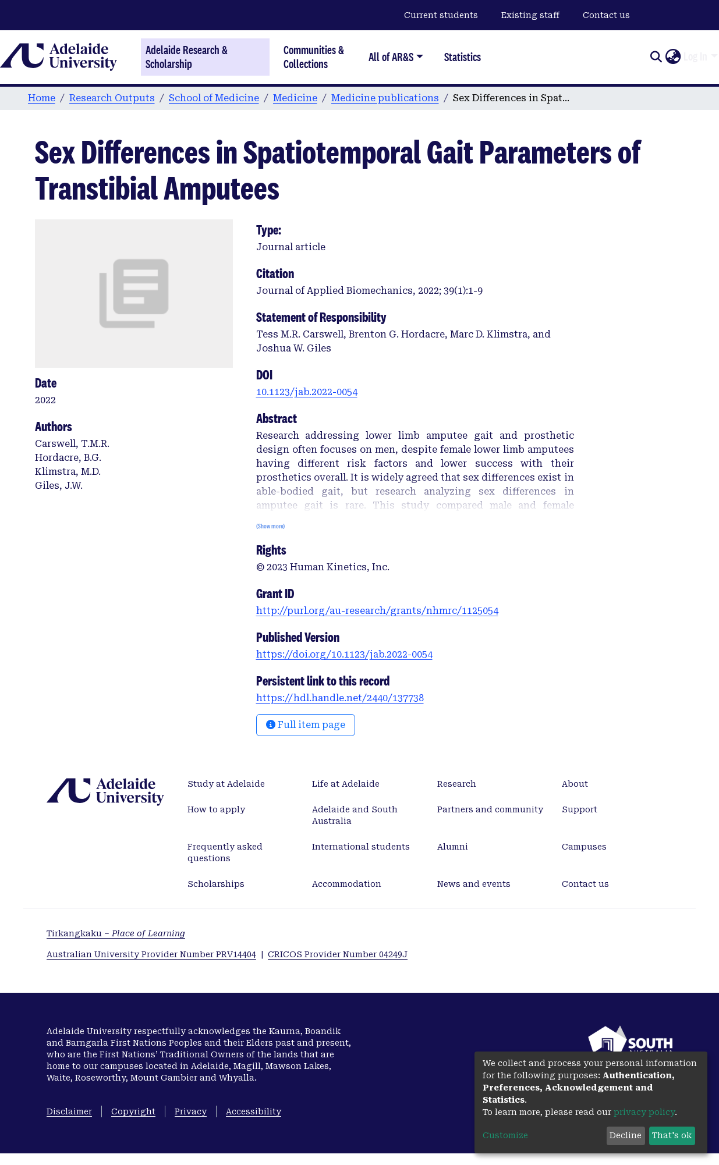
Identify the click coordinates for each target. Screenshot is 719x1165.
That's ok (672, 1135)
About (575, 783)
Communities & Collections (314, 57)
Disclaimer (69, 1111)
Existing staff (530, 15)
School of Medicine (214, 98)
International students (361, 846)
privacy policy (644, 1112)
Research (456, 783)
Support (579, 809)
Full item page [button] (305, 724)
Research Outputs (112, 98)
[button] (672, 57)
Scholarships (216, 884)
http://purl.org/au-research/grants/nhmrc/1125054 (377, 610)
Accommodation (346, 884)
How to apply (216, 809)
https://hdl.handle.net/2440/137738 (340, 698)
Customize (505, 1135)
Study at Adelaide (226, 783)
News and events (474, 884)
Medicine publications (385, 98)
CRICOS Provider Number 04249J (338, 954)
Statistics (462, 57)
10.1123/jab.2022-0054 (306, 391)
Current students (441, 15)
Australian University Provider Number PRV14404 (151, 954)
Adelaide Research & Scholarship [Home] (187, 57)
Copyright (133, 1111)
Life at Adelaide (346, 783)
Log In (695, 56)
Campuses (584, 846)
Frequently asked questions (225, 852)
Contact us (606, 15)
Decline (626, 1135)
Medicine (295, 98)
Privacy (191, 1111)
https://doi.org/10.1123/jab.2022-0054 (344, 654)
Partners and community (490, 809)
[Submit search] (656, 57)
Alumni (452, 846)
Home (41, 98)
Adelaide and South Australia (355, 815)
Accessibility (253, 1111)
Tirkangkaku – (116, 933)
